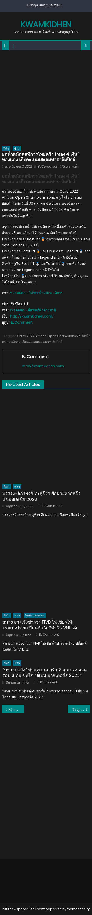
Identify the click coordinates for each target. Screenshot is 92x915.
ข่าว (16, 148)
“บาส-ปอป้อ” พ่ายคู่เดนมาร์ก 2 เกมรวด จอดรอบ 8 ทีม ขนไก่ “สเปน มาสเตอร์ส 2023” (44, 672)
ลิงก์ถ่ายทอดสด (34, 615)
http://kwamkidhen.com (43, 366)
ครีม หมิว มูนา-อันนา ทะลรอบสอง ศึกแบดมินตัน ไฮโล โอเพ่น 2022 (16, 709)
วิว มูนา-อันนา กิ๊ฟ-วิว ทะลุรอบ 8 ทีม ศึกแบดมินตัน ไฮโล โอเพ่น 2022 (81, 709)
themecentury (78, 909)
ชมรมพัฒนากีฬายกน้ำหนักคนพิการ (36, 292)
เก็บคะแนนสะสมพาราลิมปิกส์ (42, 342)
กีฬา (6, 148)
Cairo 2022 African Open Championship (49, 336)
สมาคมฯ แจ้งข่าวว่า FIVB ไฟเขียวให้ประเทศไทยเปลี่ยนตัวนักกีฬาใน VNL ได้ (39, 625)
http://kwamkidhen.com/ (32, 316)
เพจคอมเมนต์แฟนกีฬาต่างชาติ (33, 310)
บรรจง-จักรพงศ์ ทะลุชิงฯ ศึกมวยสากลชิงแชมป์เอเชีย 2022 (41, 496)
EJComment (47, 166)
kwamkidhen (46, 24)
